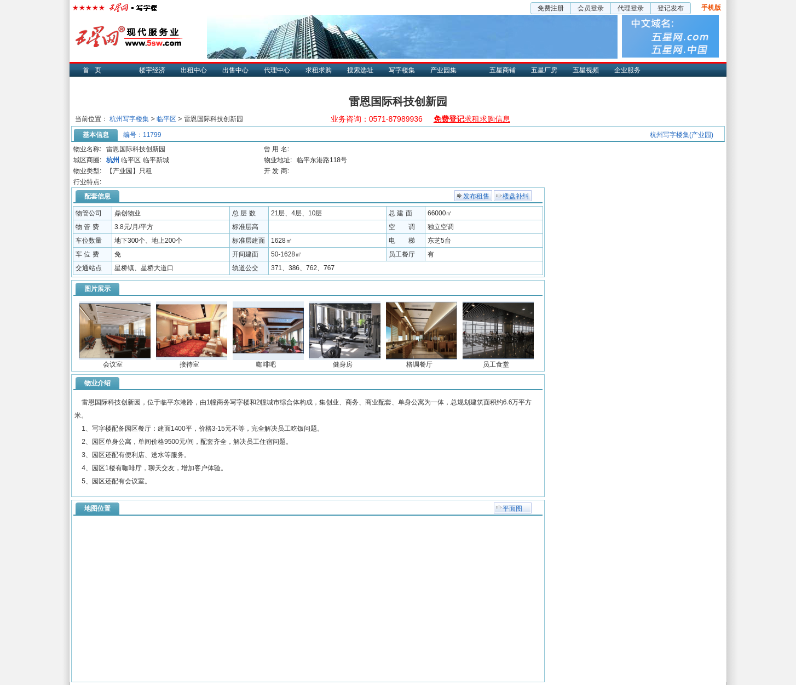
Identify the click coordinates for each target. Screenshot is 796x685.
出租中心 (194, 70)
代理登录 (631, 8)
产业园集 (443, 70)
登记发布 (670, 8)
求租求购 (318, 70)
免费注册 (551, 8)
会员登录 (591, 8)
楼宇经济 (152, 70)
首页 (95, 70)
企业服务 (627, 70)
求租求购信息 (472, 119)
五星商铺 (502, 70)
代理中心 (277, 70)
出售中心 (235, 70)
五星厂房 (544, 70)
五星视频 (586, 70)
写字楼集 (402, 70)
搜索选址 (360, 70)
